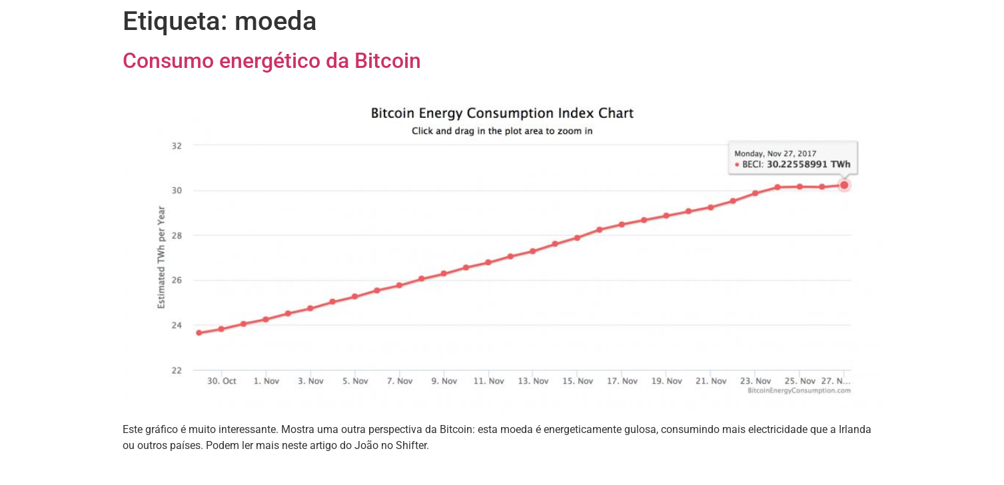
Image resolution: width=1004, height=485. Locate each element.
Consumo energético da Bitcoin (272, 60)
